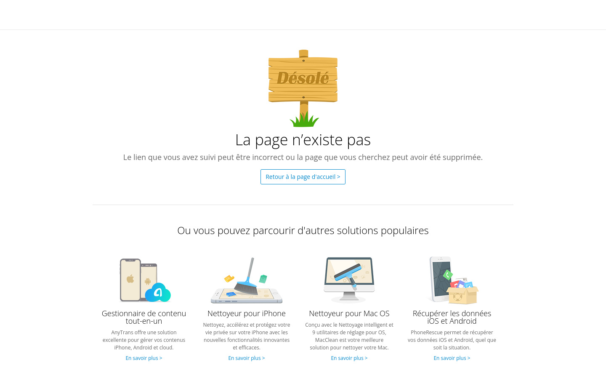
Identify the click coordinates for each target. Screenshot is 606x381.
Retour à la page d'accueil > (303, 177)
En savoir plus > (143, 358)
